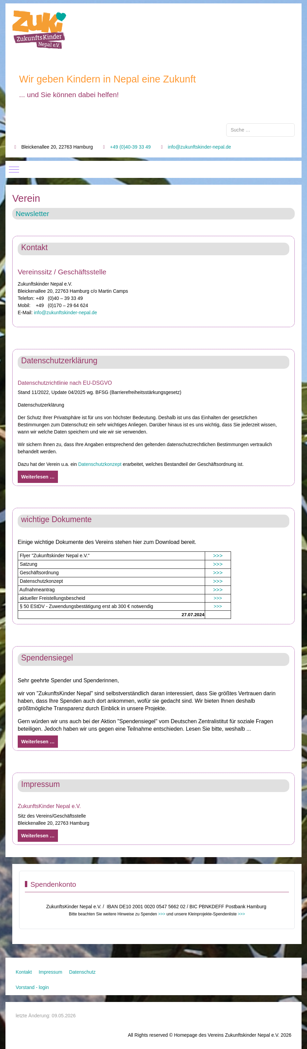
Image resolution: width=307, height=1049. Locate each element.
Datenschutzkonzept (99, 464)
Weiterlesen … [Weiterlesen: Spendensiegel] (38, 741)
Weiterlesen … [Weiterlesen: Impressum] (38, 835)
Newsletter (32, 213)
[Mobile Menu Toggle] (14, 169)
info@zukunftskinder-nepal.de (199, 147)
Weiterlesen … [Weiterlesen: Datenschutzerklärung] (38, 477)
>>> (217, 556)
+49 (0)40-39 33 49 (130, 147)
